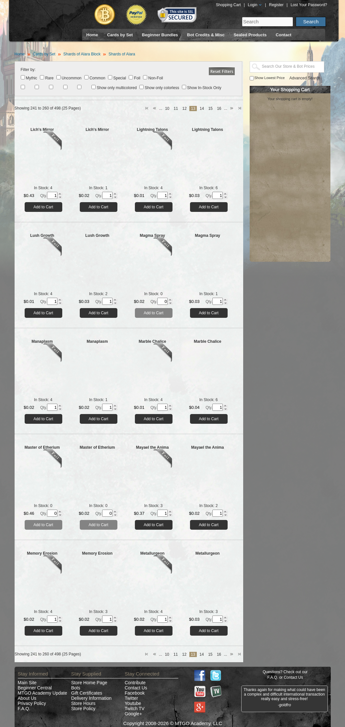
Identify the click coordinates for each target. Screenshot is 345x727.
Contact (283, 34)
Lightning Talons (152, 129)
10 (167, 108)
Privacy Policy (32, 703)
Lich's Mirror (42, 129)
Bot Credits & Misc (206, 34)
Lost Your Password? (309, 5)
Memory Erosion (42, 553)
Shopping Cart (228, 5)
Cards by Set (120, 34)
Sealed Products (250, 34)
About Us (27, 698)
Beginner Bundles (160, 34)
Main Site (27, 682)
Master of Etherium (42, 447)
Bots (75, 687)
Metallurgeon (152, 553)
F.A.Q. (24, 708)
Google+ (133, 713)
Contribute (135, 682)
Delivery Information (91, 698)
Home (92, 34)
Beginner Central (35, 687)
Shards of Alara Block (82, 54)
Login (255, 5)
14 (202, 108)
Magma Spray (152, 235)
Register (276, 5)
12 (184, 108)
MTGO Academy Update (42, 693)
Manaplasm (42, 341)
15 (210, 108)
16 (219, 108)
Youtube (133, 703)
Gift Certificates (86, 693)
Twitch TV (135, 708)
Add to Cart (43, 207)
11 (176, 108)
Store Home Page (89, 682)
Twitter (131, 698)
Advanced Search (305, 78)
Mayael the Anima (152, 447)
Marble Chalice (152, 341)
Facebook (135, 693)
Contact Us (136, 687)
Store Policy (83, 708)
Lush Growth (42, 235)
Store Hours (83, 703)
